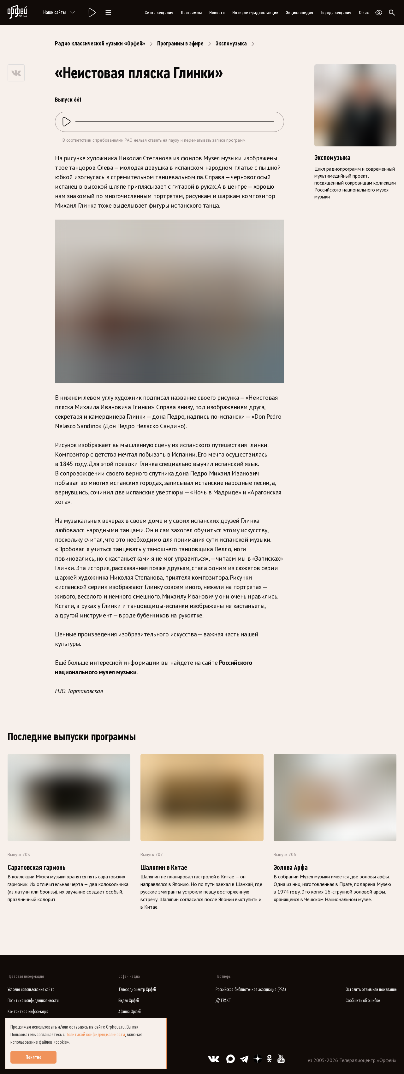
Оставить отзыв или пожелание (371, 989)
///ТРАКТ (223, 1000)
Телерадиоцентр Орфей (137, 989)
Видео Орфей (128, 1000)
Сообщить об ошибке (363, 1000)
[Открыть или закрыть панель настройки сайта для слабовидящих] (378, 12)
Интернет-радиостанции (255, 12)
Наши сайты (60, 12)
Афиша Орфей (129, 1011)
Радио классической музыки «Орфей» (100, 43)
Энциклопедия (299, 12)
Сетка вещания (159, 12)
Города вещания (336, 12)
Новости (217, 12)
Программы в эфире (180, 43)
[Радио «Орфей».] (91, 12)
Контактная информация (28, 1011)
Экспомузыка (231, 43)
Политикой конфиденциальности (95, 1034)
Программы (191, 12)
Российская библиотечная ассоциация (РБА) (251, 989)
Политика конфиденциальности (33, 1000)
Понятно (33, 1057)
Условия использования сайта (31, 989)
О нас (364, 12)
